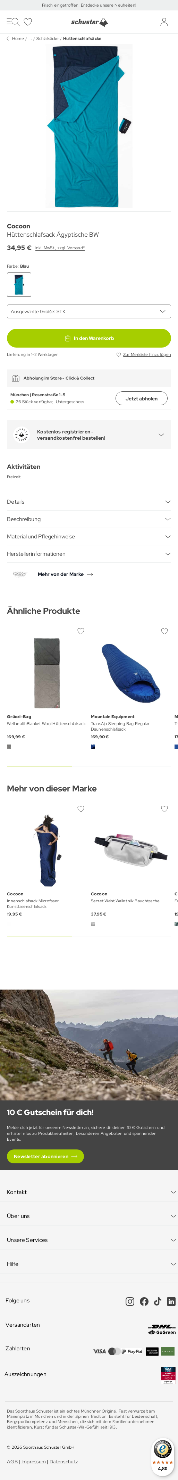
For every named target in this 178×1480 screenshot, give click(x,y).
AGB (12, 1461)
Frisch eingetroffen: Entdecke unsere (78, 5)
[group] (89, 126)
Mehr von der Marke (61, 574)
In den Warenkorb (89, 338)
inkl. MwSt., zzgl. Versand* (60, 248)
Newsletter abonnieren (41, 1156)
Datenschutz (64, 1461)
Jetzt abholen (142, 399)
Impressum (34, 1461)
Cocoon (18, 226)
